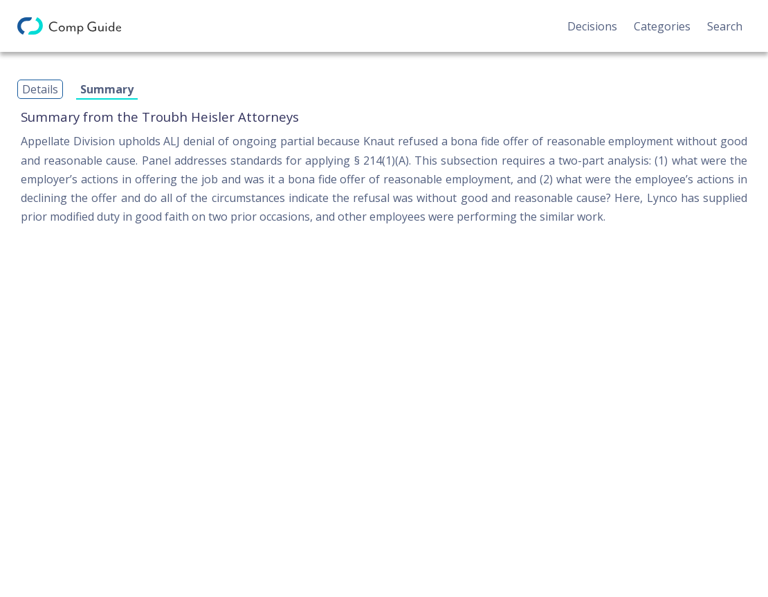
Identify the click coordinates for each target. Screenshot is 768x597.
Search (724, 26)
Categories (662, 26)
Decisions (592, 26)
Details (40, 89)
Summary (107, 89)
